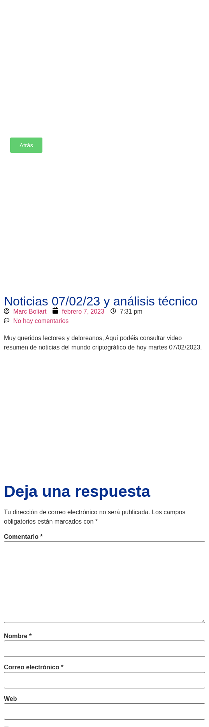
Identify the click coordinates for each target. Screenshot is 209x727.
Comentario (23, 537)
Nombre (18, 636)
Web (10, 699)
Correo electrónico (33, 667)
